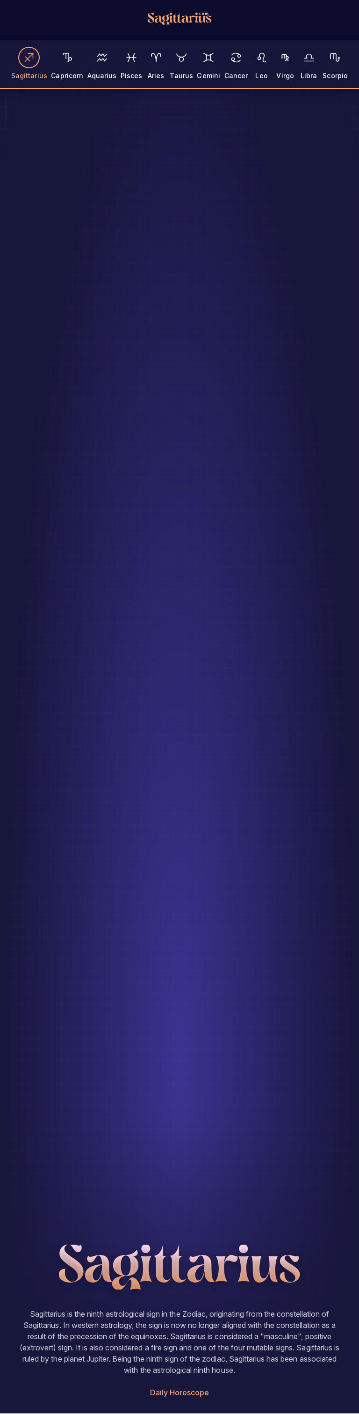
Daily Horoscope (179, 1392)
